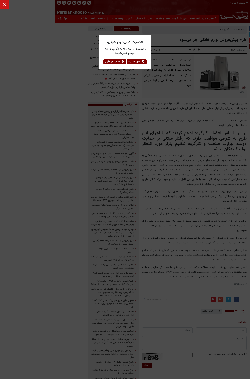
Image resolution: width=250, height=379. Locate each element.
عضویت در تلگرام (114, 61)
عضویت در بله (136, 61)
